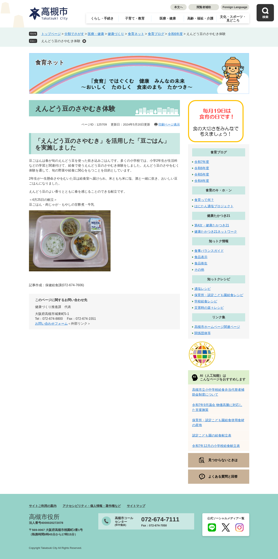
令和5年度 (201, 174)
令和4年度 (201, 180)
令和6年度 (175, 34)
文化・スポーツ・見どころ (233, 18)
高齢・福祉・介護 (200, 18)
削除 (84, 41)
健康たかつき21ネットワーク (215, 231)
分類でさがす (74, 34)
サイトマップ (136, 506)
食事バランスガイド (209, 250)
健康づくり (116, 34)
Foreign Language (235, 7)
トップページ (51, 34)
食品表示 (200, 257)
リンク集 (218, 317)
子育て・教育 (135, 18)
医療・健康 (167, 18)
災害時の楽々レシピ (209, 307)
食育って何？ (204, 200)
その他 (199, 269)
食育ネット (136, 34)
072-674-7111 (160, 519)
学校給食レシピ (205, 301)
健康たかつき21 (218, 215)
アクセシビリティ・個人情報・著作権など (92, 506)
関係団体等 (202, 333)
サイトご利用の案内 (42, 506)
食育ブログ (156, 34)
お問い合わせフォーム (51, 323)
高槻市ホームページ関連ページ (217, 327)
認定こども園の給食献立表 (211, 435)
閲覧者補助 (204, 7)
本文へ (178, 7)
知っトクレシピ (218, 279)
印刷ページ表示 (169, 124)
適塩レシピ (202, 288)
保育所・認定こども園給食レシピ (218, 295)
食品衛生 (200, 263)
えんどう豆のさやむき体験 (60, 41)
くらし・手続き (102, 18)
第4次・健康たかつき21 (211, 225)
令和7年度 (201, 162)
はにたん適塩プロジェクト (214, 206)
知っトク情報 (218, 241)
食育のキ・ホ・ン (219, 190)
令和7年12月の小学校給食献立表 (216, 446)
